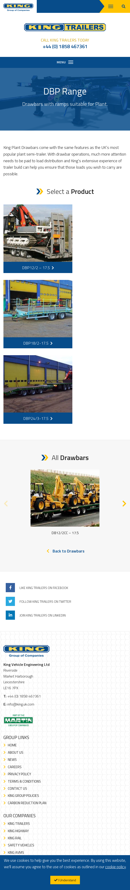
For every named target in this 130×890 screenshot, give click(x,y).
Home (12, 745)
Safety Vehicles (21, 845)
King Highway (18, 831)
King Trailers (19, 823)
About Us (15, 752)
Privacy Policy (19, 774)
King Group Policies (23, 795)
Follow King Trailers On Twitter (45, 601)
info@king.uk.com (20, 704)
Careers (15, 766)
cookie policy (115, 867)
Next (124, 502)
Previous (5, 502)
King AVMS (16, 852)
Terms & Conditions (24, 781)
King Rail (15, 838)
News (12, 759)
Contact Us (17, 788)
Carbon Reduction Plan (27, 803)
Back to (69, 551)
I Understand (65, 880)
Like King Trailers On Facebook (44, 587)
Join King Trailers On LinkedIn (43, 615)
